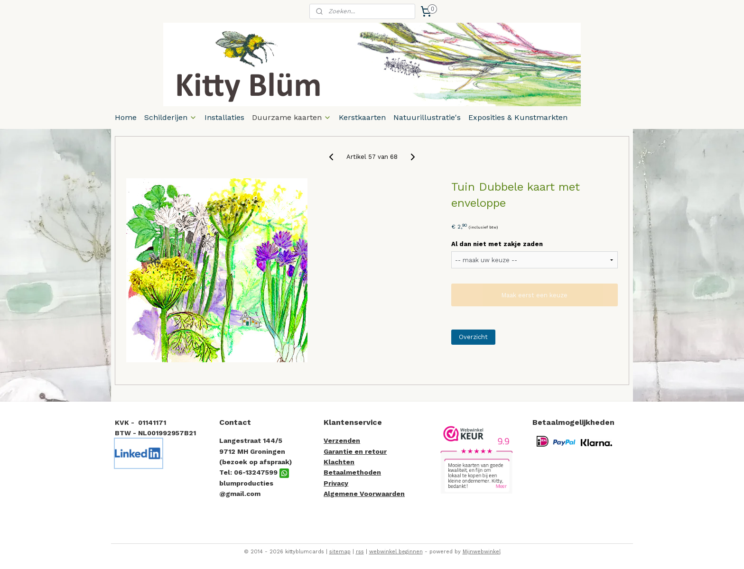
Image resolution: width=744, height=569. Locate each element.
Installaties (224, 117)
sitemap (340, 552)
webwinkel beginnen (396, 552)
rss (360, 552)
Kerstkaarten (362, 117)
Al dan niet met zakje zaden (497, 244)
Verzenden (342, 440)
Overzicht (473, 336)
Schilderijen (170, 117)
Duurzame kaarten (291, 117)
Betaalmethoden (352, 472)
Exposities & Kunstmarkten (517, 117)
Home (126, 117)
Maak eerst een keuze (534, 295)
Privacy (336, 483)
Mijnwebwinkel (482, 552)
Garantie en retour (355, 451)
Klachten (339, 462)
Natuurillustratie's (427, 117)
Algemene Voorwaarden (364, 493)
